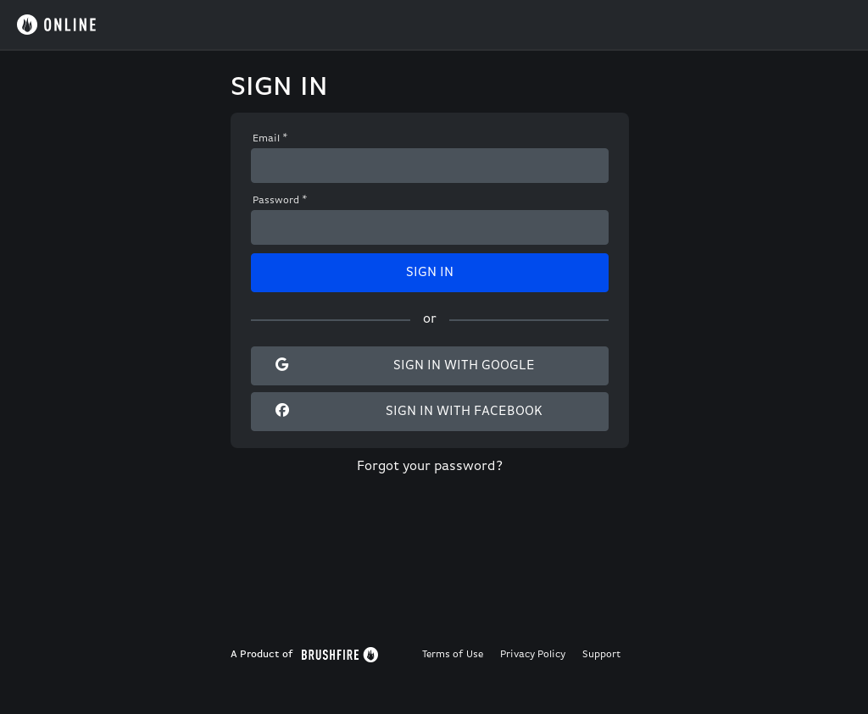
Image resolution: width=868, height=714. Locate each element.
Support (601, 655)
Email (270, 139)
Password (280, 201)
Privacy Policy (532, 655)
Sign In (429, 273)
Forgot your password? (430, 466)
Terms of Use (452, 655)
